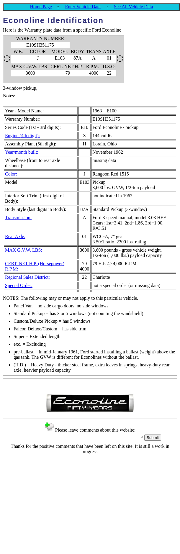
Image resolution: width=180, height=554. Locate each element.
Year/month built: (21, 152)
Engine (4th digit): (22, 135)
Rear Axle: (15, 236)
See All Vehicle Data (133, 6)
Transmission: (18, 217)
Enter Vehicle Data (83, 6)
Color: (11, 173)
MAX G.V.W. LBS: (23, 250)
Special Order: (18, 285)
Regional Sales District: (27, 277)
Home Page (41, 6)
